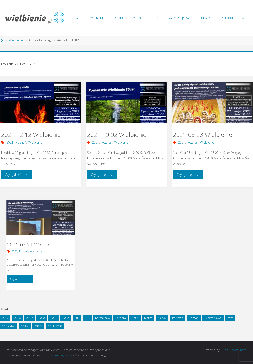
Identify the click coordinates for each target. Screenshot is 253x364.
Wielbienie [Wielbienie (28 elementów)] (55, 326)
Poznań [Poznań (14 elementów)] (194, 318)
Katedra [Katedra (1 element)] (120, 318)
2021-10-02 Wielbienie (116, 134)
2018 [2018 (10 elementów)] (17, 318)
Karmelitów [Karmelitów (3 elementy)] (102, 318)
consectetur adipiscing (57, 355)
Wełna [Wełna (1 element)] (38, 326)
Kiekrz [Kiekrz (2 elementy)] (148, 318)
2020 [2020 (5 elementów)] (41, 318)
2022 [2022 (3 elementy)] (65, 318)
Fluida (224, 350)
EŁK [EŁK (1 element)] (87, 318)
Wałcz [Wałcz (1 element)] (25, 326)
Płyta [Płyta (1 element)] (230, 318)
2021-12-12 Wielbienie (30, 134)
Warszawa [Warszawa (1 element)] (8, 326)
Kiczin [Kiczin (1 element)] (135, 318)
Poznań (20, 142)
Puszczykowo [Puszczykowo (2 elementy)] (213, 318)
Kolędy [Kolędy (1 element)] (162, 318)
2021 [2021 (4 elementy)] (53, 318)
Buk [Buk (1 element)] (77, 318)
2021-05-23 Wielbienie (202, 134)
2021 (9, 142)
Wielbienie (16, 40)
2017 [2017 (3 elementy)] (5, 318)
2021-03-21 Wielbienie (32, 244)
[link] (243, 18)
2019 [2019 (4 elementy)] (29, 318)
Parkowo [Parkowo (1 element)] (177, 318)
